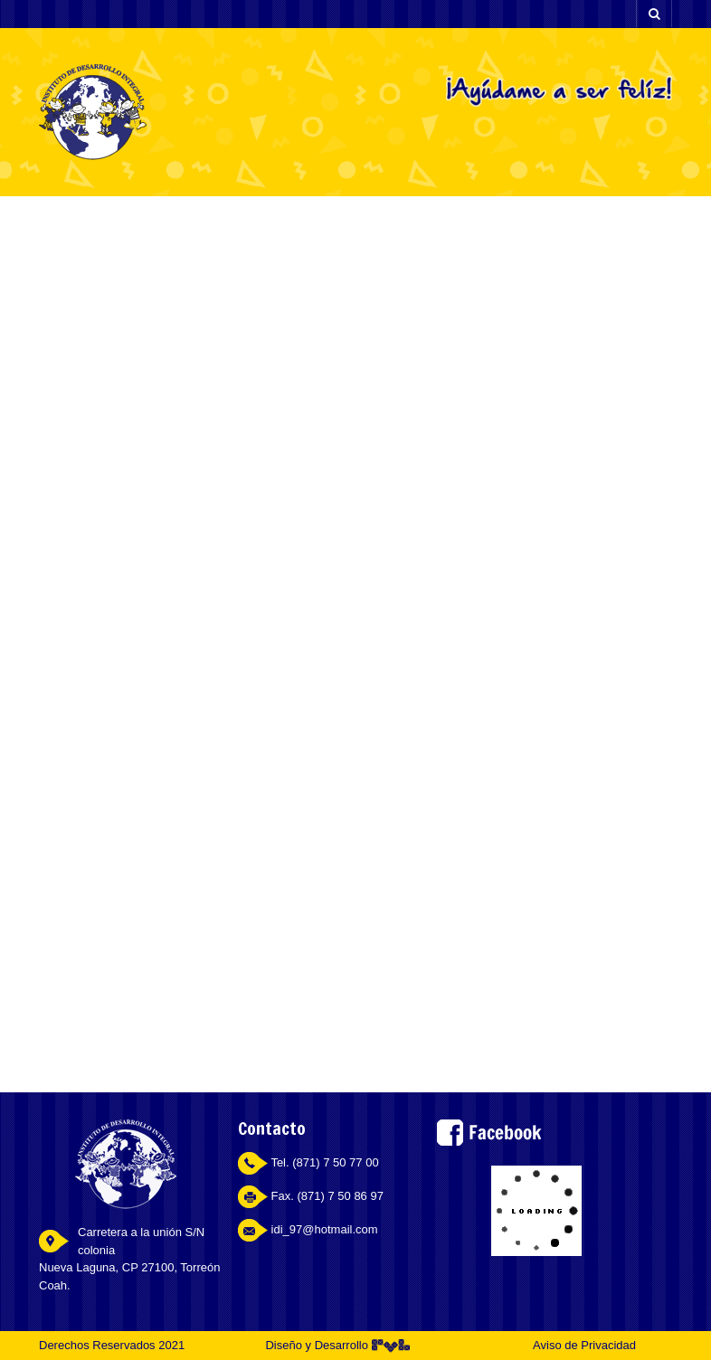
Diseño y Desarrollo (337, 1345)
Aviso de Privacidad (584, 1345)
